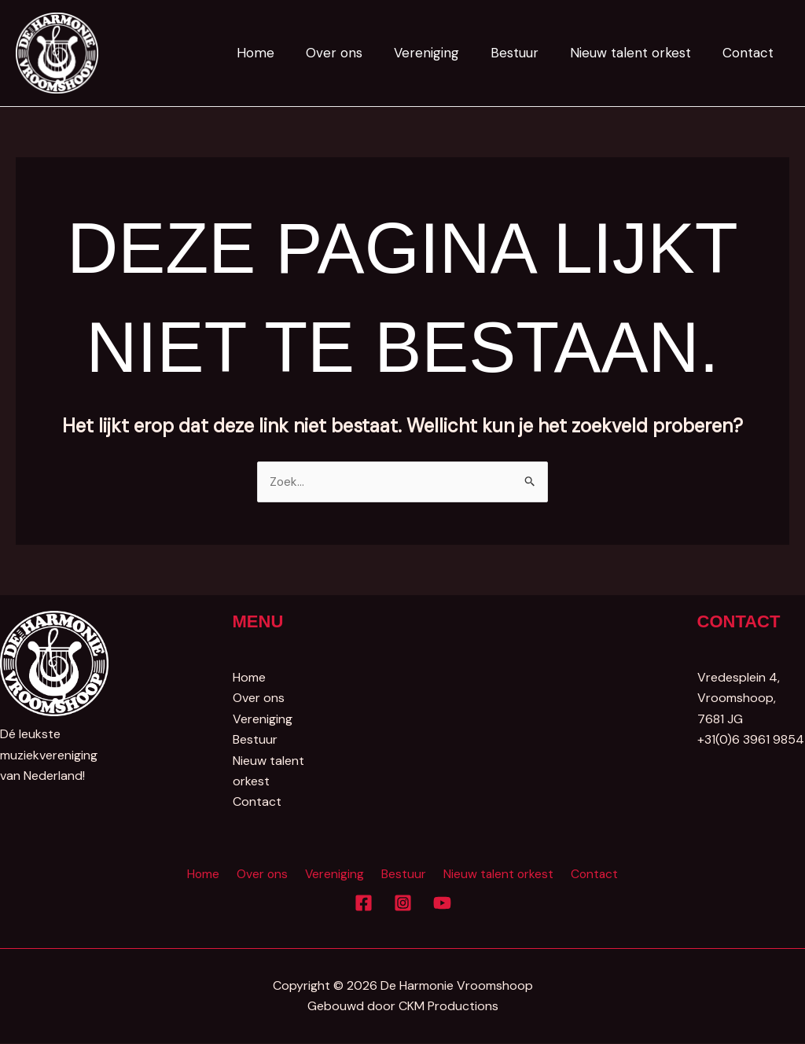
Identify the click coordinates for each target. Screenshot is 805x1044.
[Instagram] (403, 904)
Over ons (355, 52)
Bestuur (526, 52)
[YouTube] (442, 904)
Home (281, 52)
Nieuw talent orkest (637, 52)
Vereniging (443, 52)
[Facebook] (364, 904)
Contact (750, 52)
